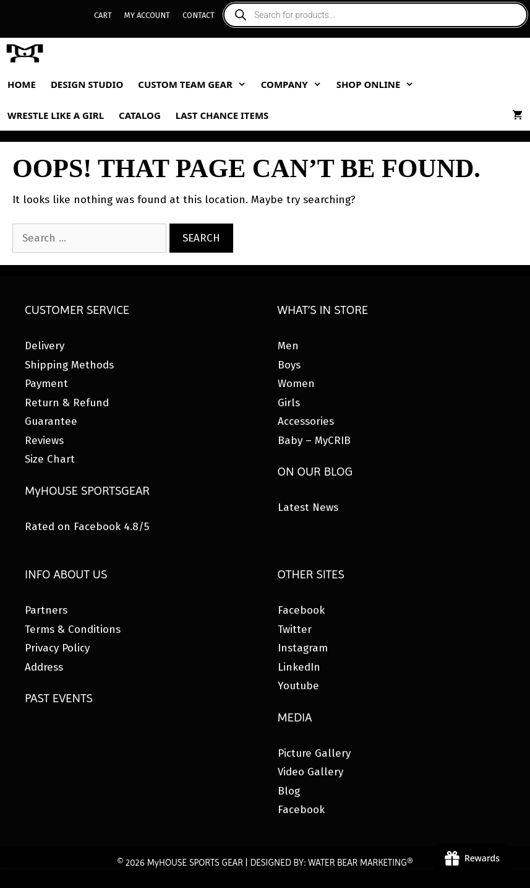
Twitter (295, 629)
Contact (198, 15)
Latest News (308, 507)
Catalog (140, 115)
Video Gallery (310, 771)
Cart (103, 15)
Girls (289, 402)
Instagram (303, 648)
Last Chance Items (222, 115)
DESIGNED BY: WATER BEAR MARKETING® (331, 862)
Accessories (306, 421)
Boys (289, 365)
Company (295, 84)
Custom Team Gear (195, 84)
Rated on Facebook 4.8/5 (87, 526)
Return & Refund (67, 402)
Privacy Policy (57, 648)
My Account (147, 15)
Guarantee (51, 421)
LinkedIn (299, 667)
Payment (46, 383)
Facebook (301, 610)
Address (44, 667)
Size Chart (50, 459)
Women (296, 383)
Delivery (44, 345)
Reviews (44, 440)
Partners (46, 610)
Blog (289, 791)
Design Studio (87, 84)
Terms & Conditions (73, 629)
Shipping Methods (69, 365)
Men (288, 345)
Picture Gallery (314, 753)
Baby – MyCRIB (314, 440)
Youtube (298, 685)
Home (21, 84)
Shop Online (379, 84)
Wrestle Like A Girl (55, 115)
